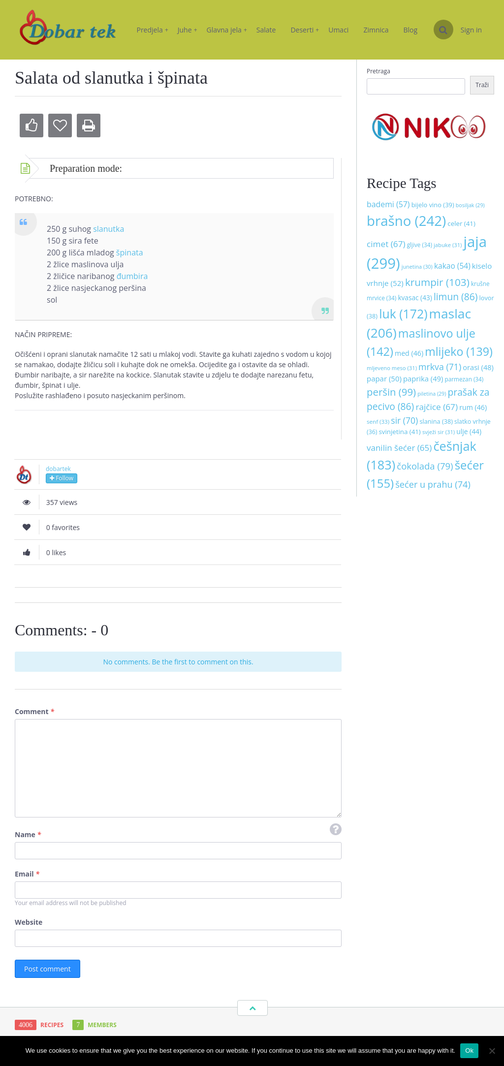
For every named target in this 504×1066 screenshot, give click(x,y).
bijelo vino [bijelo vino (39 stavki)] (432, 204)
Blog (411, 29)
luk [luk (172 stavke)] (403, 313)
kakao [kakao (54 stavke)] (452, 265)
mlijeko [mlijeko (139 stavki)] (458, 351)
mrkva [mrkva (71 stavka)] (439, 367)
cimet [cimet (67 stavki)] (386, 244)
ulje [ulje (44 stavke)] (468, 431)
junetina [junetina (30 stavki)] (417, 266)
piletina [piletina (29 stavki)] (431, 393)
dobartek (58, 469)
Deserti (304, 29)
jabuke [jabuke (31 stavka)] (448, 245)
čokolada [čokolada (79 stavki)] (425, 466)
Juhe (187, 29)
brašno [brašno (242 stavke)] (406, 220)
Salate (266, 29)
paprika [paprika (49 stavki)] (423, 378)
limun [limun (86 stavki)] (456, 296)
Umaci (338, 29)
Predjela (152, 29)
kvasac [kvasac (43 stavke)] (415, 297)
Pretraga (378, 71)
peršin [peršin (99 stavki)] (391, 392)
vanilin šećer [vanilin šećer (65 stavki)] (399, 447)
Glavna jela (227, 29)
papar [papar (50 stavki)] (384, 378)
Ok (469, 1050)
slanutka (108, 228)
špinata (129, 252)
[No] (492, 1051)
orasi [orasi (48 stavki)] (478, 367)
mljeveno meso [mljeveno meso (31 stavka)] (392, 368)
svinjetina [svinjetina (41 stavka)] (400, 431)
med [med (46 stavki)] (409, 353)
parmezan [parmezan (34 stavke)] (464, 379)
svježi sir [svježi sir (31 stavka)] (438, 432)
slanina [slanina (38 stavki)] (436, 421)
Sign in (471, 29)
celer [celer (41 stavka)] (461, 223)
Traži (482, 85)
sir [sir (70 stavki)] (404, 420)
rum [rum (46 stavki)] (473, 407)
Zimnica (375, 29)
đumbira (132, 276)
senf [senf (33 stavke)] (378, 421)
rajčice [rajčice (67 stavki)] (436, 406)
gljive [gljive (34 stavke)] (419, 245)
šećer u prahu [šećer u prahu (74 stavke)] (433, 484)
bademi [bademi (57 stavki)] (388, 204)
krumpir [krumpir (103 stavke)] (437, 282)
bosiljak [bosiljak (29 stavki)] (470, 205)
